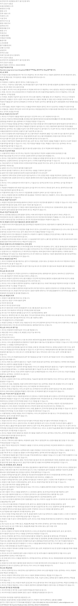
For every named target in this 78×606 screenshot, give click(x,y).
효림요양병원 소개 (6, 6)
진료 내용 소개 (5, 13)
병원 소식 (3, 31)
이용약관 (17, 597)
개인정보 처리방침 (6, 597)
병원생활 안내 (5, 28)
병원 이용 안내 (5, 23)
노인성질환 (4, 43)
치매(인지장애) (5, 38)
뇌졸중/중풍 (4, 35)
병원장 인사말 (5, 9)
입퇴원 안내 (4, 26)
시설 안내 (3, 18)
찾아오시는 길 (5, 21)
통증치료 (3, 40)
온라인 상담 (4, 53)
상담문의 (3, 50)
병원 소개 (3, 11)
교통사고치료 (5, 48)
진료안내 (3, 33)
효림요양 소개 (25, 597)
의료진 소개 (4, 16)
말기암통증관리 (5, 45)
